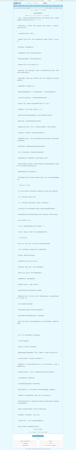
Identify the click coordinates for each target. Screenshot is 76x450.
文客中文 (17, 3)
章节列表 (36, 10)
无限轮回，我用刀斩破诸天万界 (25, 441)
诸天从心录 (50, 441)
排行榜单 (48, 5)
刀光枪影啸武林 (25, 443)
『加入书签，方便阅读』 (38, 429)
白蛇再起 (34, 15)
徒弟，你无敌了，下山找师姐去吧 (51, 445)
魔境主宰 (50, 443)
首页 (14, 5)
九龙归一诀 (30, 15)
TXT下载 (42, 432)
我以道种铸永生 (38, 15)
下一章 (40, 10)
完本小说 (56, 5)
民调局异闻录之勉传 (25, 445)
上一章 (32, 10)
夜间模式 (60, 8)
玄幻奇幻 (21, 5)
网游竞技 (40, 5)
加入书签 (44, 10)
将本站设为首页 (16, 0)
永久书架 (17, 5)
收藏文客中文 (21, 0)
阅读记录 (60, 5)
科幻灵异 (36, 5)
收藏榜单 (52, 5)
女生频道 (44, 5)
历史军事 (33, 5)
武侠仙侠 (25, 5)
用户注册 (61, 0)
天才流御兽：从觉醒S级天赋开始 (21, 8)
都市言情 (29, 5)
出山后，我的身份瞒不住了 (46, 15)
